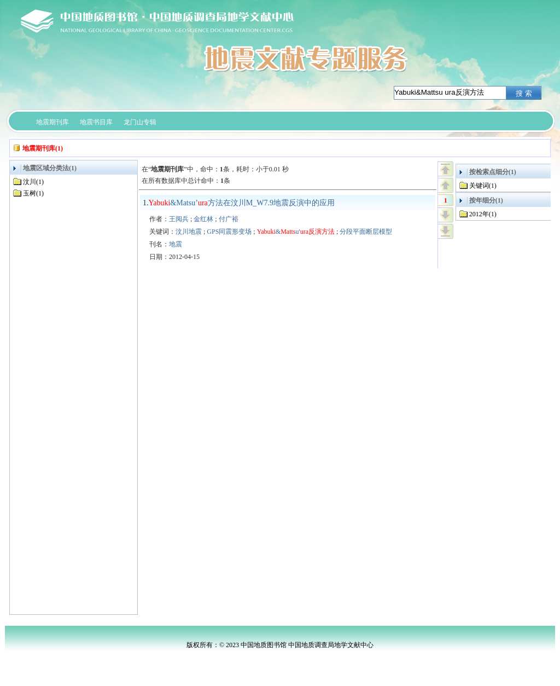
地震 (175, 244)
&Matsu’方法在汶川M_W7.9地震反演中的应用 (242, 203)
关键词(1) (483, 185)
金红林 (203, 219)
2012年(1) (483, 214)
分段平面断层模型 (366, 231)
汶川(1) (33, 182)
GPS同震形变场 (229, 231)
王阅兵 (179, 219)
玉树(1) (33, 193)
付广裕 (228, 219)
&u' (296, 231)
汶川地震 (189, 231)
